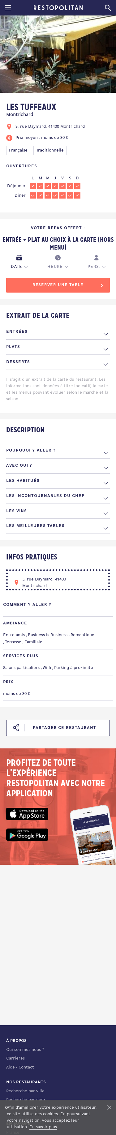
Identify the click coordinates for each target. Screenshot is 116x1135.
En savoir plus (43, 1127)
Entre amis (14, 635)
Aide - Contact (20, 1067)
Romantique (82, 635)
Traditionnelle (50, 150)
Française (18, 150)
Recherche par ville (25, 1091)
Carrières (15, 1058)
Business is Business (47, 635)
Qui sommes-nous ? (25, 1049)
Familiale (33, 642)
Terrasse (13, 642)
